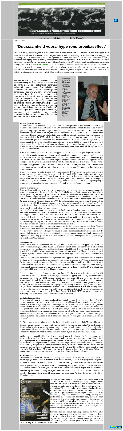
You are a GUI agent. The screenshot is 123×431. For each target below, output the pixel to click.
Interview (42, 38)
